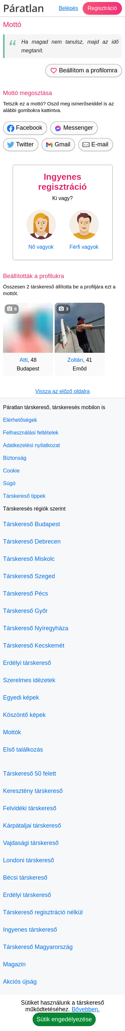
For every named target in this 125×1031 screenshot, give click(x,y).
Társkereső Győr (25, 611)
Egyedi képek (21, 697)
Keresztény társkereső (33, 791)
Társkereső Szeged (29, 576)
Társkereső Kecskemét (33, 645)
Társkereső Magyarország (38, 947)
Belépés (68, 8)
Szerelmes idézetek (29, 680)
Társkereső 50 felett (29, 773)
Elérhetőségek (20, 420)
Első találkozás (23, 749)
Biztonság (14, 458)
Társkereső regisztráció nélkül (43, 912)
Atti (23, 360)
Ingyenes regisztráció (62, 182)
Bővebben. (86, 1009)
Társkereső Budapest (31, 524)
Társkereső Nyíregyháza (35, 628)
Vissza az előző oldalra (62, 391)
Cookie (11, 470)
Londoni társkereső (28, 860)
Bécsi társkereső (25, 877)
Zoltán (75, 360)
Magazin (14, 964)
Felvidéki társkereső (29, 808)
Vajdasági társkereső (31, 843)
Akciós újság (20, 981)
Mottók (12, 732)
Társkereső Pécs (25, 593)
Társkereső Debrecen (32, 541)
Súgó (9, 483)
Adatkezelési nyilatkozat (31, 445)
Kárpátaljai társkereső (32, 825)
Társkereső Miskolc (29, 559)
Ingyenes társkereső (30, 929)
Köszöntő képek (24, 715)
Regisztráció (102, 8)
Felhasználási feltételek (30, 432)
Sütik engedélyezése (64, 1019)
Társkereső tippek (24, 496)
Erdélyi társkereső (27, 663)
